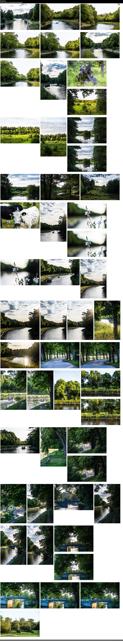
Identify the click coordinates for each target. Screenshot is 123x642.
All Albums (3, 1)
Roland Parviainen (117, 641)
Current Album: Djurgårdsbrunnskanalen (11, 2)
